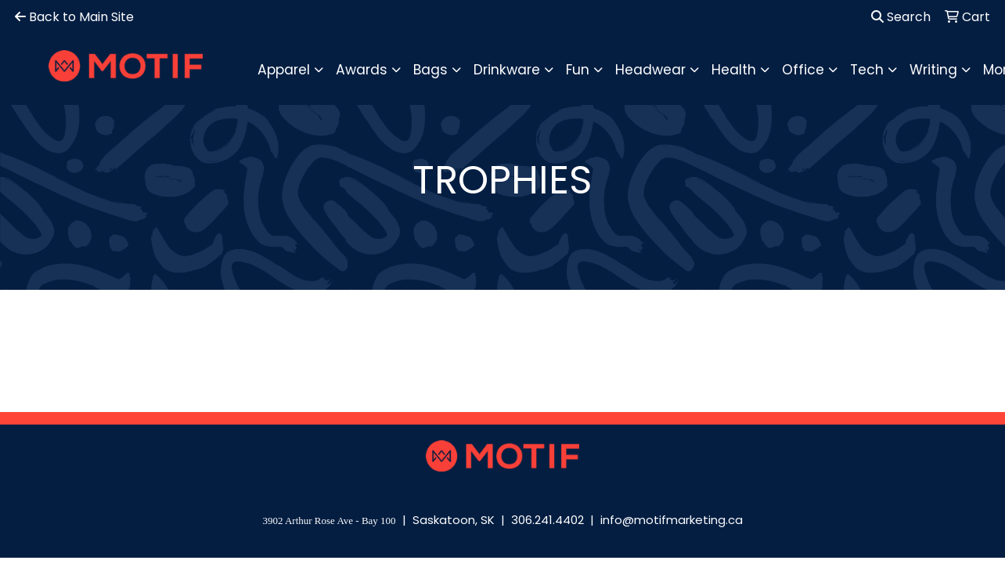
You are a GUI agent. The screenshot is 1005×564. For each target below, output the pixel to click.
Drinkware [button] (507, 69)
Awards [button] (361, 69)
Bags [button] (430, 69)
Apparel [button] (284, 69)
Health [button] (733, 69)
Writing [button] (933, 69)
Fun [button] (577, 69)
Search (901, 17)
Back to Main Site (74, 17)
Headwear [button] (650, 69)
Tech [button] (867, 69)
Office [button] (803, 69)
